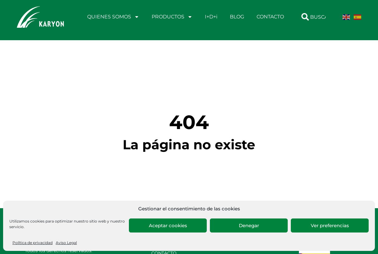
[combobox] (315, 17)
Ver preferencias (330, 225)
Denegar (249, 225)
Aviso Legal (66, 242)
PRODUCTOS (172, 16)
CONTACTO (270, 17)
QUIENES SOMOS (113, 16)
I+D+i (211, 17)
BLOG (237, 17)
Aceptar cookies (168, 225)
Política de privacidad (32, 242)
